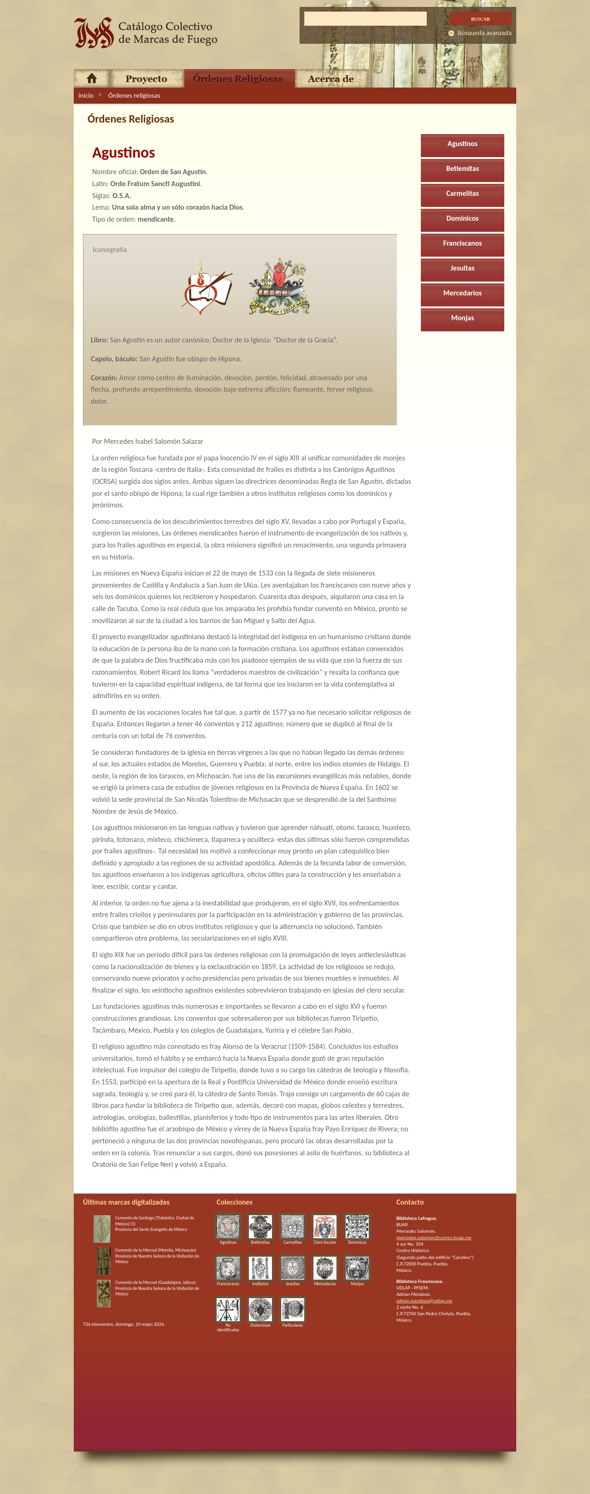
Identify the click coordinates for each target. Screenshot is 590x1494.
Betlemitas (462, 168)
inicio (86, 95)
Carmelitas (462, 193)
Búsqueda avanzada (485, 33)
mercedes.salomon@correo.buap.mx (433, 1238)
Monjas (462, 317)
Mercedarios (462, 292)
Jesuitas (463, 268)
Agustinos (463, 143)
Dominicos (463, 218)
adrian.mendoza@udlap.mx (424, 1301)
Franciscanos (462, 243)
